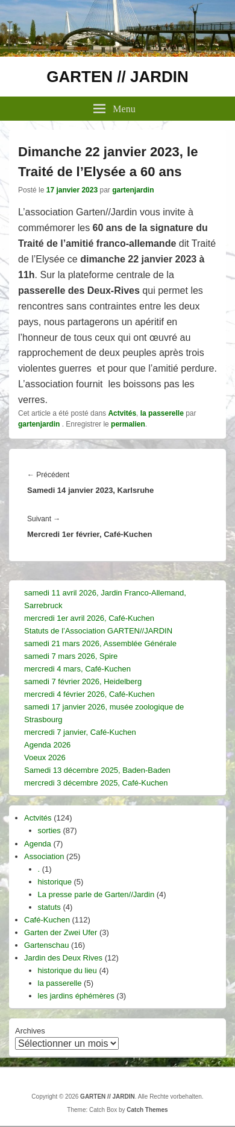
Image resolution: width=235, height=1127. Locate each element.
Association (44, 856)
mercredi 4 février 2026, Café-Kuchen (89, 694)
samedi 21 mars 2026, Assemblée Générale (100, 643)
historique (55, 881)
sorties (49, 830)
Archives (30, 1030)
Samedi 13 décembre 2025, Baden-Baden (97, 770)
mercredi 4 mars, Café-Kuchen (77, 668)
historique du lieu (67, 970)
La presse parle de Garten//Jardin (96, 894)
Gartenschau (46, 945)
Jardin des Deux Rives (63, 957)
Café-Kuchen (47, 919)
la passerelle (162, 413)
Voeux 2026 (45, 757)
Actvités (122, 413)
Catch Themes (147, 1109)
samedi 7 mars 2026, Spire (71, 656)
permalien (128, 424)
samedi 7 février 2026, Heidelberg (83, 681)
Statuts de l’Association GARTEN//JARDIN (98, 630)
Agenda (37, 843)
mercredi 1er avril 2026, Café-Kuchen (89, 618)
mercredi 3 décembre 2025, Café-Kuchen (96, 782)
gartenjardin (133, 190)
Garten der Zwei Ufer (60, 932)
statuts (49, 907)
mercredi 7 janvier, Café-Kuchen (80, 732)
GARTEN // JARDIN (117, 77)
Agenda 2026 (47, 744)
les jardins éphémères (76, 995)
